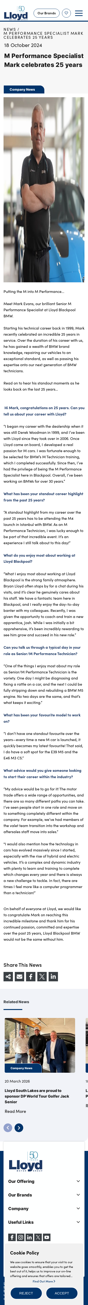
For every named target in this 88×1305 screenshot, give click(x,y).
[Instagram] (20, 1239)
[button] (26, 1293)
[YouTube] (46, 1239)
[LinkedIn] (29, 1239)
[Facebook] (12, 1239)
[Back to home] (16, 13)
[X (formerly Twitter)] (38, 1239)
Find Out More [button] (44, 1281)
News (10, 29)
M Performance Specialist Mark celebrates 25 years (43, 35)
